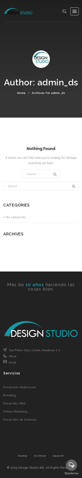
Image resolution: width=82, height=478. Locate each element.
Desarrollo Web (14, 403)
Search (58, 455)
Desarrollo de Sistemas (20, 420)
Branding (9, 395)
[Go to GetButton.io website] (72, 473)
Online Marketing (15, 411)
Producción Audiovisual (19, 387)
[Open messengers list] (71, 465)
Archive (40, 455)
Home (21, 93)
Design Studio (18, 11)
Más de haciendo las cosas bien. (41, 287)
